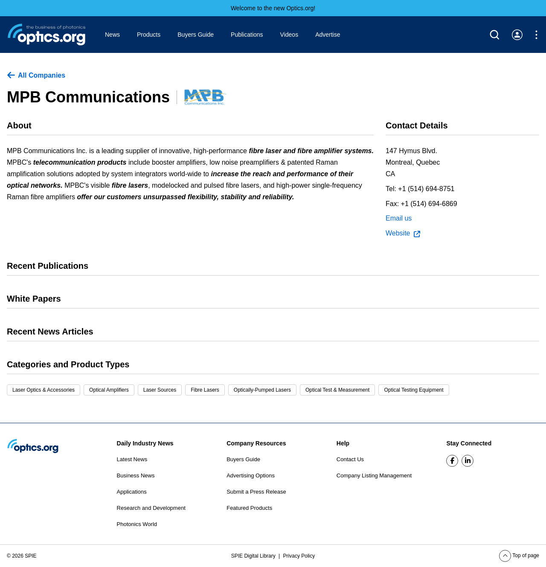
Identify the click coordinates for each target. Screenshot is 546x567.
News (112, 34)
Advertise (327, 34)
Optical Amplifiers (109, 390)
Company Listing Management (374, 475)
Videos (289, 34)
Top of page (519, 555)
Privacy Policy (299, 556)
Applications (132, 491)
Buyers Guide (195, 34)
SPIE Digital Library (254, 556)
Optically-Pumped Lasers (262, 390)
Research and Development (151, 508)
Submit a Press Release (256, 491)
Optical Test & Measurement (337, 390)
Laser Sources (159, 390)
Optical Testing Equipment (413, 390)
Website (403, 233)
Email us (399, 218)
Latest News (132, 459)
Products (148, 34)
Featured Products (249, 508)
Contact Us (350, 459)
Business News (136, 475)
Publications (247, 34)
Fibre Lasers (205, 390)
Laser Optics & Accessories (43, 390)
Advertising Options (251, 475)
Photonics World (137, 524)
